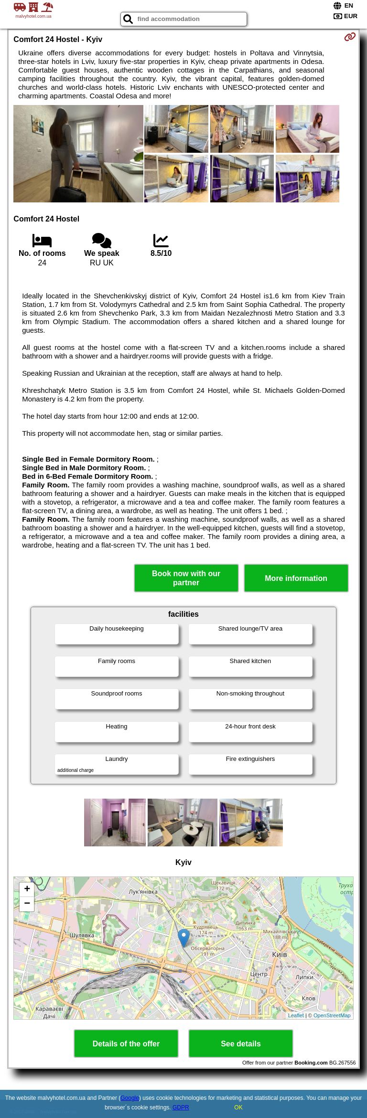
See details (241, 1044)
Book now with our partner (186, 578)
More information (296, 578)
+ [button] (27, 890)
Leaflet (296, 1015)
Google (129, 1098)
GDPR (181, 1107)
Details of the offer (126, 1044)
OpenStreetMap (332, 1015)
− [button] (27, 904)
